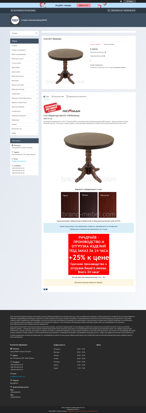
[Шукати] (36, 33)
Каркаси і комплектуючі (19, 102)
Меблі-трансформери (19, 54)
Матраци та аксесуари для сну (21, 98)
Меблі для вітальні (18, 76)
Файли (14, 133)
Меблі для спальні (17, 59)
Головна (14, 45)
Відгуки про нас (17, 129)
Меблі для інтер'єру (18, 89)
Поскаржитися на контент (74, 411)
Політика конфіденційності (90, 411)
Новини (14, 124)
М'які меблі (15, 80)
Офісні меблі (16, 67)
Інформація (15, 120)
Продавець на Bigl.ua (73, 409)
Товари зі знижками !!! (19, 50)
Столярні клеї (16, 111)
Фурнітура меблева (18, 107)
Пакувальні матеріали (19, 115)
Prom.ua (82, 407)
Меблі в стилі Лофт (18, 85)
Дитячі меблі (16, 72)
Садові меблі (16, 94)
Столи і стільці (16, 63)
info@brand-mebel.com (19, 161)
